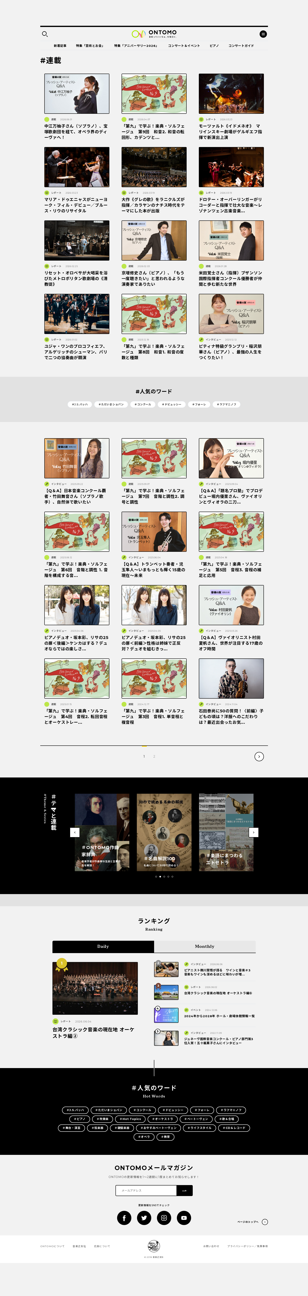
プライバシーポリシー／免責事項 (247, 1246)
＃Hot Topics (130, 1119)
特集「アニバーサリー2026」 (136, 46)
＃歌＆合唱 (226, 1119)
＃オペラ (144, 1137)
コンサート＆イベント (184, 46)
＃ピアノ (80, 1119)
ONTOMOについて (52, 1246)
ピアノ (214, 46)
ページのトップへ (248, 1221)
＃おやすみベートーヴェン (158, 1128)
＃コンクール (142, 404)
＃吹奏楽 (103, 1119)
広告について (102, 1246)
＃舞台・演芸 (71, 1128)
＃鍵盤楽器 (122, 1128)
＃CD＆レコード (234, 1128)
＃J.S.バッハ (80, 404)
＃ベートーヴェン (196, 1119)
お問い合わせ (211, 1246)
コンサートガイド (241, 46)
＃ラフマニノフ (226, 404)
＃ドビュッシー (172, 404)
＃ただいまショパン (111, 404)
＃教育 (165, 1137)
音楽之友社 (79, 1246)
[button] (156, 876)
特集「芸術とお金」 (90, 46)
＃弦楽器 (97, 1128)
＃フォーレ (199, 404)
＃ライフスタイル (199, 1128)
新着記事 (60, 46)
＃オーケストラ (162, 1119)
